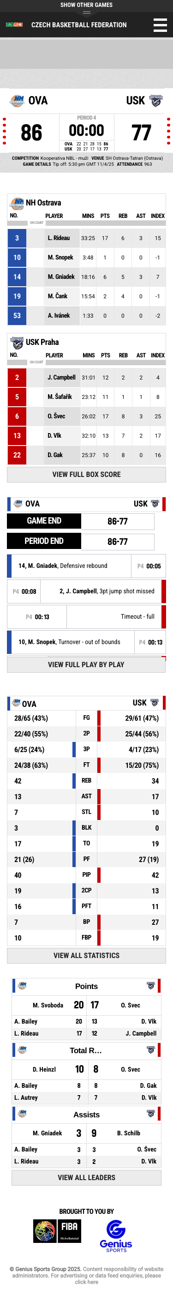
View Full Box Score (87, 474)
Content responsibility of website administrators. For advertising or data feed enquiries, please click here (87, 1275)
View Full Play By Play (86, 664)
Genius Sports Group (116, 1236)
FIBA (57, 1236)
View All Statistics (86, 955)
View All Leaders (86, 1177)
